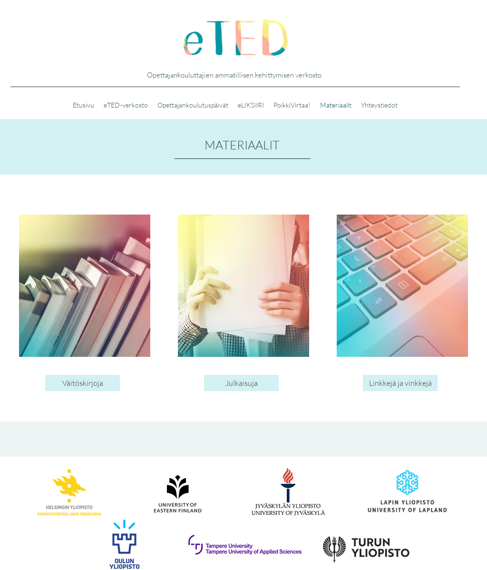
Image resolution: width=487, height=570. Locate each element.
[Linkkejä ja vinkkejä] (400, 383)
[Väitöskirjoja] (82, 383)
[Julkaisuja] (241, 383)
